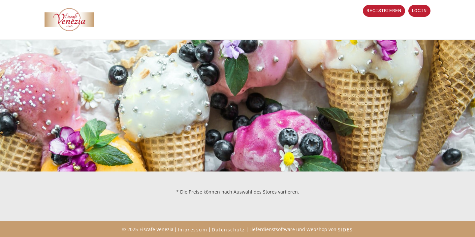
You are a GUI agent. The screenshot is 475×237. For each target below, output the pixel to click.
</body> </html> (237, 118)
